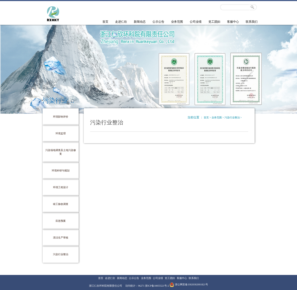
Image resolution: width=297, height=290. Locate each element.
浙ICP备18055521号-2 (157, 285)
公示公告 (158, 21)
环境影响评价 (60, 116)
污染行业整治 (60, 254)
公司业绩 (196, 21)
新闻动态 (140, 21)
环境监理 (61, 133)
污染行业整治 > (233, 117)
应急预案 (61, 220)
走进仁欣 (121, 21)
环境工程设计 (60, 187)
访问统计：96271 (135, 285)
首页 (105, 21)
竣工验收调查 (60, 204)
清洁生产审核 (60, 237)
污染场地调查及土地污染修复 (60, 152)
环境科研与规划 (61, 170)
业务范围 (177, 21)
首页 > (208, 117)
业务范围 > (218, 117)
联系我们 (252, 21)
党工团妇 (214, 21)
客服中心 (233, 21)
